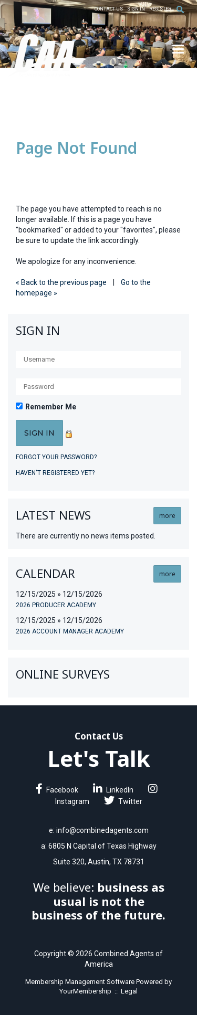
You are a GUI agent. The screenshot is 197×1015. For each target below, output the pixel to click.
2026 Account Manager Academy (70, 631)
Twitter (123, 801)
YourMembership (85, 991)
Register (160, 9)
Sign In (136, 9)
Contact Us (109, 9)
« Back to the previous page (61, 282)
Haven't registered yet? (55, 473)
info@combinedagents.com (102, 830)
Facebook (57, 790)
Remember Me (50, 407)
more (167, 515)
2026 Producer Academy (56, 605)
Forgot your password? (56, 457)
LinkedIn (113, 790)
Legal (129, 991)
